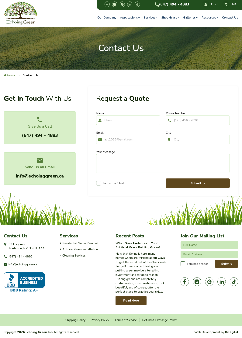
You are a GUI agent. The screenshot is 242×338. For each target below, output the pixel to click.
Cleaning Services (74, 256)
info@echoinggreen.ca (40, 176)
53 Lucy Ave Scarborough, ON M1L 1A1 (24, 246)
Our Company (106, 18)
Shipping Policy (75, 320)
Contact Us (230, 18)
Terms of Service (125, 320)
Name (100, 113)
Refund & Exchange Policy (159, 320)
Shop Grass (169, 18)
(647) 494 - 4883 (172, 4)
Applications (129, 18)
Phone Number (176, 113)
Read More (131, 300)
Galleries (189, 18)
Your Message (105, 152)
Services (149, 18)
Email (100, 133)
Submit (196, 183)
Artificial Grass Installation (80, 249)
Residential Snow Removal (80, 243)
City (168, 133)
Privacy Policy (100, 320)
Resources (209, 18)
